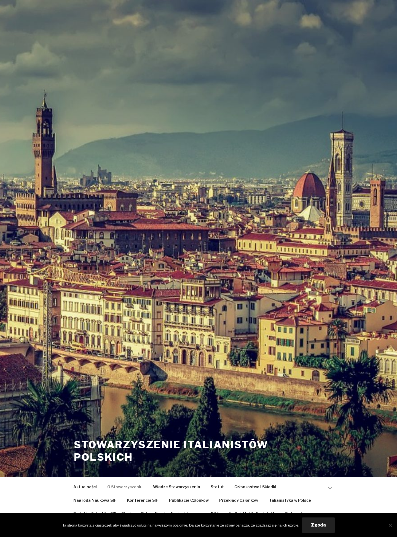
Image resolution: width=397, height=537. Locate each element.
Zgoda (318, 525)
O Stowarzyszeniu (125, 486)
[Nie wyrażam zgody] (390, 525)
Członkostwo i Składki (255, 486)
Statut (217, 486)
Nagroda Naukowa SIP (95, 500)
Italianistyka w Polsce (290, 500)
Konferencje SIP (143, 500)
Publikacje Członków (189, 500)
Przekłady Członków (238, 500)
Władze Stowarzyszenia (176, 486)
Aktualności (85, 486)
